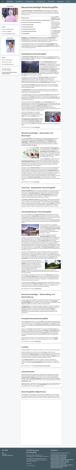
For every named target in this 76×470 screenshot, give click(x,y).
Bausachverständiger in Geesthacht (58, 459)
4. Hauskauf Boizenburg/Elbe (27, 26)
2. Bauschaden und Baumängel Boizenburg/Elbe (31, 22)
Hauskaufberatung (40, 1)
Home (2, 1)
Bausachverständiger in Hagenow (62, 460)
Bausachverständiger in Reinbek (57, 464)
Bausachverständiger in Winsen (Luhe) (58, 463)
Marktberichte (60, 1)
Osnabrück (4, 73)
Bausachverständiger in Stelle (56, 467)
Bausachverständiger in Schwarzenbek (58, 458)
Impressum (4, 453)
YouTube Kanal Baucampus (7, 455)
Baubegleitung (19, 1)
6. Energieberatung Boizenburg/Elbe (29, 31)
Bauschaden (10, 1)
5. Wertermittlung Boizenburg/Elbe (28, 29)
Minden (7, 72)
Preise (67, 1)
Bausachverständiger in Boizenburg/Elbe (42, 365)
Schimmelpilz (51, 1)
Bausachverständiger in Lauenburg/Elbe (58, 456)
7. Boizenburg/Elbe (25, 33)
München (8, 73)
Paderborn (15, 72)
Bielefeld (11, 72)
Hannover (4, 72)
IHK (2, 452)
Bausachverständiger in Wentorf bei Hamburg (60, 462)
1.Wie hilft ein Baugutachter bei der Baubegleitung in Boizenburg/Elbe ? (36, 20)
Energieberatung (29, 1)
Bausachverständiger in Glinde (61, 466)
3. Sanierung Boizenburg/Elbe (28, 24)
